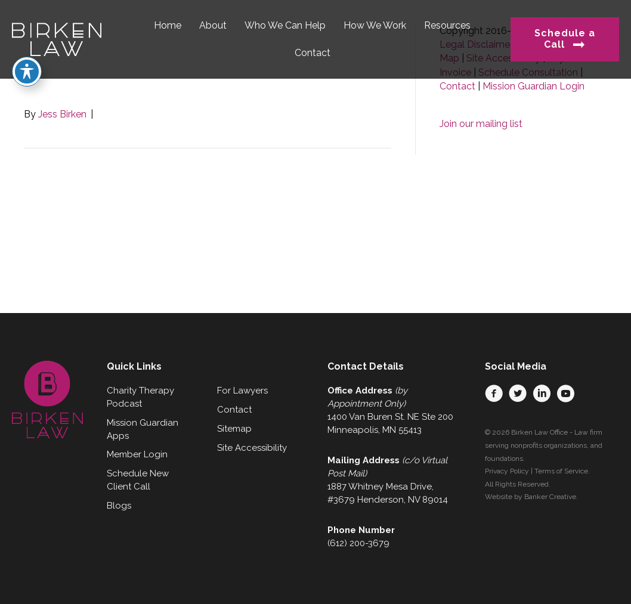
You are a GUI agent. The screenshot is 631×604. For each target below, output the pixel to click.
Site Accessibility (252, 447)
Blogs (119, 505)
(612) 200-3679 (358, 543)
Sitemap (234, 428)
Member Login (137, 454)
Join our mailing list (481, 123)
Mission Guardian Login (533, 86)
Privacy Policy (507, 471)
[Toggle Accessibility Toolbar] (27, 47)
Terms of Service (561, 471)
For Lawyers (242, 390)
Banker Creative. (551, 497)
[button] (494, 393)
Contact (457, 86)
